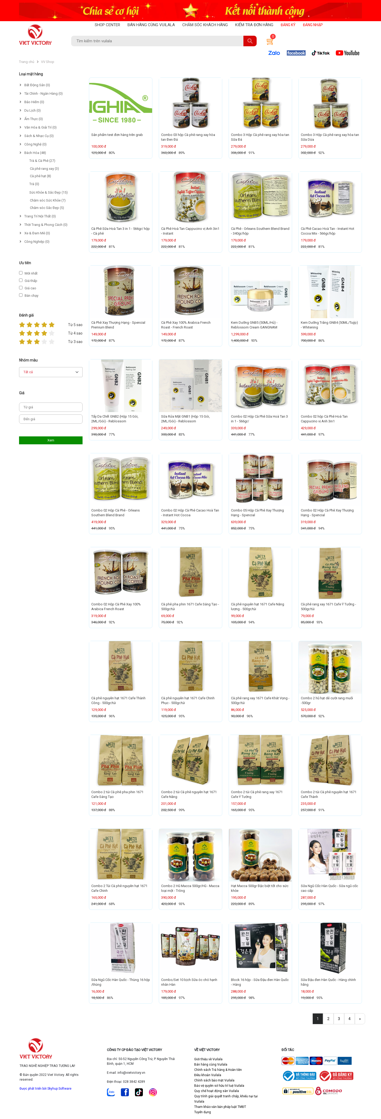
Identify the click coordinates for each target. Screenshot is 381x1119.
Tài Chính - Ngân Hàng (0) (41, 93)
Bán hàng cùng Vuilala (210, 1064)
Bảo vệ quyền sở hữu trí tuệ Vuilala (219, 1086)
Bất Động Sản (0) (35, 85)
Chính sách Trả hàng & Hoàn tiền (218, 1070)
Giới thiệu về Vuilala (208, 1059)
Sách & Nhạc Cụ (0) (37, 136)
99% (182, 810)
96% (112, 716)
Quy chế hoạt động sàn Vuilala (216, 1091)
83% (182, 434)
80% (112, 153)
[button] (269, 41)
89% (182, 153)
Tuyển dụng (202, 1112)
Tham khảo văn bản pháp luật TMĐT (220, 1107)
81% (112, 247)
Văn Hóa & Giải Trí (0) (38, 127)
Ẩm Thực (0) (31, 119)
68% (112, 904)
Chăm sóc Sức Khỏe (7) (48, 200)
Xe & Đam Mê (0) (35, 233)
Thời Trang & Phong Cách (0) (43, 225)
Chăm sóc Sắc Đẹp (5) (47, 208)
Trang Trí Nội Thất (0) (38, 216)
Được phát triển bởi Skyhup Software (45, 1088)
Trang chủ (26, 62)
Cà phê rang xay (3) (44, 169)
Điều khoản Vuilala (207, 1075)
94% (321, 528)
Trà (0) (34, 184)
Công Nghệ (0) (33, 144)
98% (251, 998)
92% (321, 153)
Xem (50, 440)
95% (112, 528)
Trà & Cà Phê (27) (42, 161)
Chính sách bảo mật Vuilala (214, 1080)
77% (112, 434)
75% (182, 528)
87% (112, 340)
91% (251, 153)
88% (112, 810)
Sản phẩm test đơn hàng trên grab (117, 135)
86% (321, 340)
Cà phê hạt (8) (40, 176)
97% (321, 434)
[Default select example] (51, 372)
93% (254, 340)
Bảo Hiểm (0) (32, 102)
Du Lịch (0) (30, 110)
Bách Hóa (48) (33, 153)
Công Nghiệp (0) (34, 242)
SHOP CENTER (107, 24)
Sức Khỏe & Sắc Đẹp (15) (48, 192)
